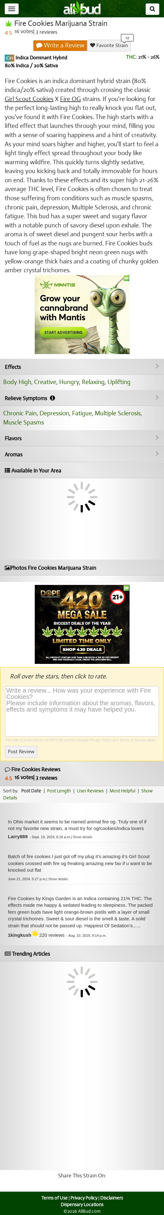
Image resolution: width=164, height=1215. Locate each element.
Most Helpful (122, 791)
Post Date (31, 791)
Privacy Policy (100, 740)
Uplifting (119, 382)
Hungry (69, 382)
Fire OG (70, 99)
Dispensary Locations (82, 1204)
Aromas (82, 454)
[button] (82, 837)
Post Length (59, 791)
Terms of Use (54, 1198)
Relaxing (93, 382)
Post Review (21, 752)
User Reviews (90, 791)
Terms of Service (132, 740)
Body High (17, 382)
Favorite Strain (109, 45)
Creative (45, 382)
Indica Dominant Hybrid (40, 58)
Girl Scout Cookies (29, 99)
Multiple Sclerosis (118, 413)
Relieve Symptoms (82, 398)
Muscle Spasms (23, 422)
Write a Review (60, 45)
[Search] (152, 9)
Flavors (82, 438)
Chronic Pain (20, 413)
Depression (54, 413)
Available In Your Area (33, 470)
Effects (82, 367)
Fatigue (82, 413)
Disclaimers (111, 1198)
